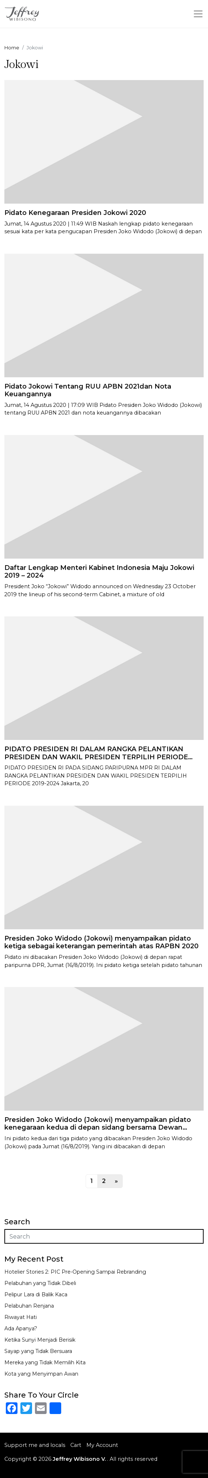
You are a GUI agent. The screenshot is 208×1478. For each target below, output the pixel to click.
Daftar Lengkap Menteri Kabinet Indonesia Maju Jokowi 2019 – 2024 (99, 572)
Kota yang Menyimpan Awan (41, 1374)
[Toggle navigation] (198, 13)
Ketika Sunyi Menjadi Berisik (39, 1340)
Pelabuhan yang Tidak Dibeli (40, 1283)
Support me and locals (34, 1445)
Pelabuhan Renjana (29, 1306)
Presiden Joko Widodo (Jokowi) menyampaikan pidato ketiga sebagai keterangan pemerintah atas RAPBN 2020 (101, 942)
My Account (102, 1445)
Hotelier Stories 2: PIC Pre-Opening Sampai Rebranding (75, 1272)
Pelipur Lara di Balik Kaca (35, 1294)
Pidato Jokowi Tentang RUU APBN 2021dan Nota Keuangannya (87, 390)
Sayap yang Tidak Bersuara (38, 1351)
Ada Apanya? (20, 1328)
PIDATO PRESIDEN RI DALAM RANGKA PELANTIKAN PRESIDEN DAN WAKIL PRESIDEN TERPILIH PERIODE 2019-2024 (96, 757)
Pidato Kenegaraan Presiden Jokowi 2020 (75, 213)
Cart (75, 1445)
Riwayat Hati (20, 1317)
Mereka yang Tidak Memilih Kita (45, 1362)
